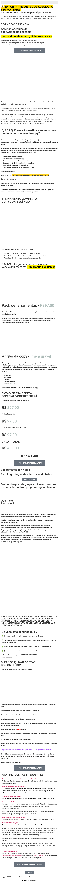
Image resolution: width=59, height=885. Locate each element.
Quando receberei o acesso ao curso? (14, 786)
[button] (29, 779)
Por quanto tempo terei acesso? (12, 796)
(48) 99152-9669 (39, 855)
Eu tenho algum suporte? (10, 851)
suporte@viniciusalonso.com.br (12, 855)
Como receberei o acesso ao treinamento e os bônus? (19, 779)
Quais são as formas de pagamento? (13, 817)
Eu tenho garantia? (8, 802)
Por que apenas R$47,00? (10, 823)
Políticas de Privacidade (29, 881)
